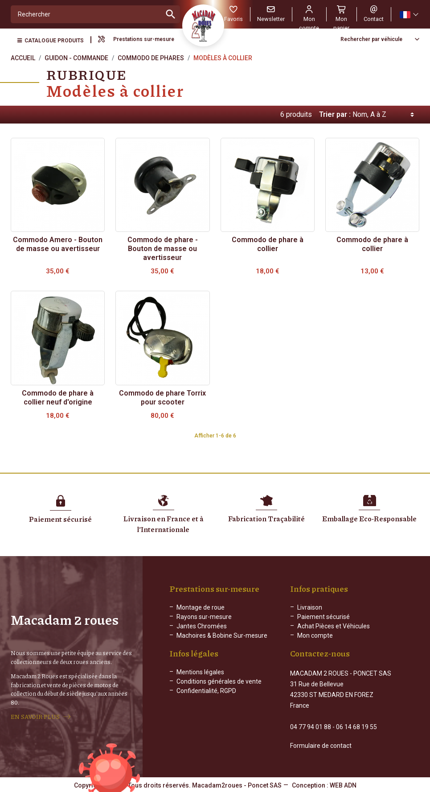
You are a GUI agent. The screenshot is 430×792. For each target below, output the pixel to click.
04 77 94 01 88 (310, 726)
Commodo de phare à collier (267, 244)
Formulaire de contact (321, 745)
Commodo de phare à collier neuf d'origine (58, 397)
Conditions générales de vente (219, 681)
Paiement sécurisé (323, 616)
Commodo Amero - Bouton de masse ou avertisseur (57, 244)
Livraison (309, 607)
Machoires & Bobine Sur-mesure (221, 635)
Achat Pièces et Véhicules (333, 626)
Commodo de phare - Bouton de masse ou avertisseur (162, 248)
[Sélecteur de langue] (408, 14)
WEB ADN (343, 785)
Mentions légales (200, 672)
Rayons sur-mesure (204, 616)
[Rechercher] (86, 14)
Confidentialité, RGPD (206, 690)
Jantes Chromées (201, 626)
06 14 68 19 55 (356, 726)
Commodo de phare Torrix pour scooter (162, 397)
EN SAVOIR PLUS (35, 717)
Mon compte (315, 635)
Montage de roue (200, 607)
